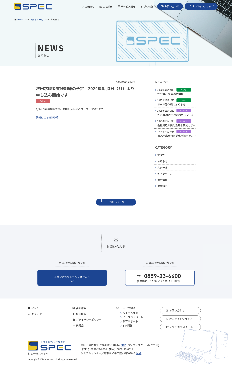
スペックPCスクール (181, 327)
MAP (123, 345)
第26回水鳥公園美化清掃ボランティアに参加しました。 (176, 138)
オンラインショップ (202, 6)
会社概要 (103, 6)
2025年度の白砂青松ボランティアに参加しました (175, 117)
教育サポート (130, 321)
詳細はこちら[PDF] (47, 117)
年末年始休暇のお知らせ (171, 104)
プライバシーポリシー (89, 319)
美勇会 (80, 325)
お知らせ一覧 (37, 19)
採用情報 (145, 6)
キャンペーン (164, 174)
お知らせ (85, 6)
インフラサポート (133, 317)
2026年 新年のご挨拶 (170, 94)
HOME (20, 19)
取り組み (162, 186)
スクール (162, 167)
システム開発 (130, 313)
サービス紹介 (124, 6)
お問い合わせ (170, 6)
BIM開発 (127, 325)
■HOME (33, 308)
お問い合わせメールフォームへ (72, 276)
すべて (161, 155)
